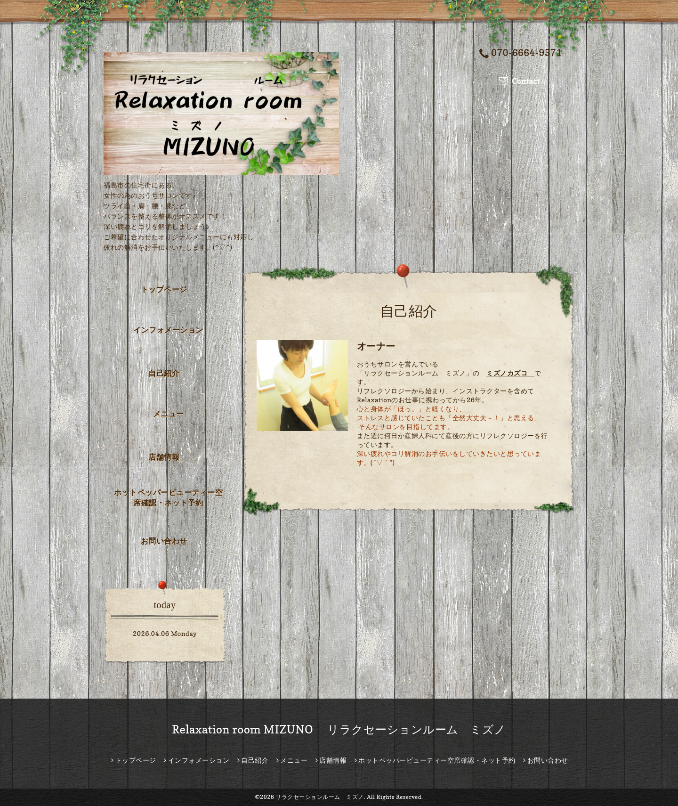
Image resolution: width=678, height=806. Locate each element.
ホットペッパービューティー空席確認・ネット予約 (168, 497)
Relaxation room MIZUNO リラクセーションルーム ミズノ (339, 729)
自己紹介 (163, 373)
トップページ (164, 289)
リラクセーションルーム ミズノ (319, 796)
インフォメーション (168, 329)
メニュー (168, 413)
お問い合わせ (164, 540)
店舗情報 (163, 457)
